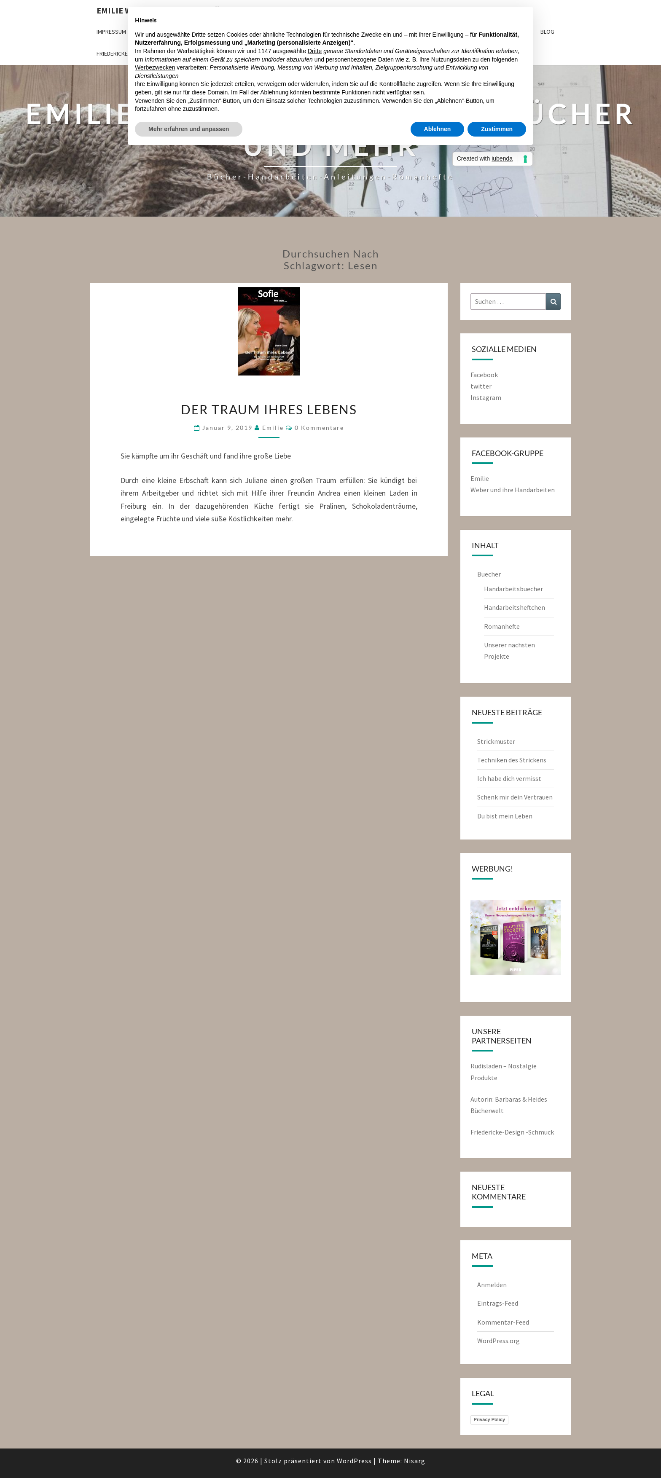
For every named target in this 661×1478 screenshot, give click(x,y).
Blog (547, 31)
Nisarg (414, 1461)
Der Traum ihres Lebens (269, 409)
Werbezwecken (155, 67)
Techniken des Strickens (511, 760)
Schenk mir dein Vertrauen (515, 797)
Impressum (111, 31)
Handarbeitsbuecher (513, 589)
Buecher (489, 574)
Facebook (484, 374)
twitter (481, 386)
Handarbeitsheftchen (514, 607)
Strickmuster (496, 741)
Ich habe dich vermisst (509, 778)
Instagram (485, 397)
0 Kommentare (319, 427)
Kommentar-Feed (503, 1322)
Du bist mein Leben (504, 816)
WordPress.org (498, 1340)
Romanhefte (502, 626)
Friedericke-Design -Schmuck (512, 1132)
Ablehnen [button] (437, 129)
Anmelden (492, 1284)
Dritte (315, 51)
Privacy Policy (489, 1419)
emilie (273, 427)
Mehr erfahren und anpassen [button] (188, 129)
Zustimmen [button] (497, 129)
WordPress (354, 1461)
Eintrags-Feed (497, 1303)
